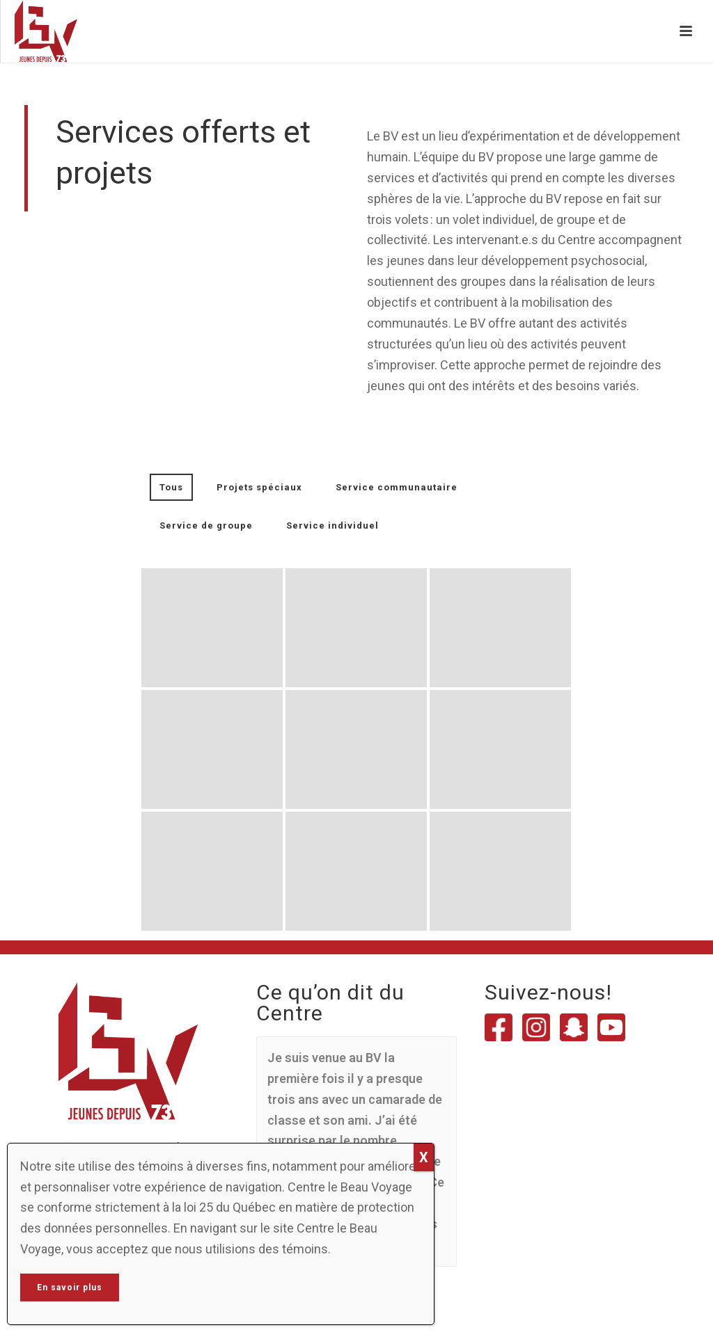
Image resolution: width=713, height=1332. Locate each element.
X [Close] (423, 1157)
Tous (171, 487)
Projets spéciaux (259, 487)
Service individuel (332, 525)
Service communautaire (396, 487)
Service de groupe (206, 525)
